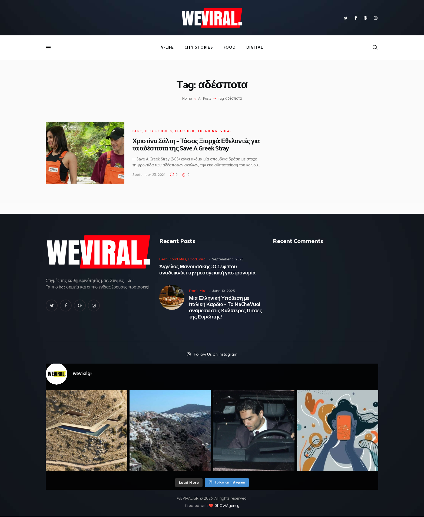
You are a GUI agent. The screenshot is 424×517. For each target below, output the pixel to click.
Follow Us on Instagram (215, 354)
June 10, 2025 (223, 290)
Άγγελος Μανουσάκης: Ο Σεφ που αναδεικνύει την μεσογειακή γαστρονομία (207, 270)
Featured (185, 131)
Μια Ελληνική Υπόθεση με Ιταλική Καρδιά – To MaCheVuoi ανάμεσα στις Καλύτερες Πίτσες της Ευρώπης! (225, 308)
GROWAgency (226, 505)
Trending (208, 131)
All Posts (204, 99)
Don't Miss (177, 259)
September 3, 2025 (228, 259)
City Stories (158, 131)
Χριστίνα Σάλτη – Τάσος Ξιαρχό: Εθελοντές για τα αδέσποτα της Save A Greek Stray (196, 145)
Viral (226, 131)
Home (187, 98)
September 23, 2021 (148, 174)
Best (137, 131)
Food (192, 259)
